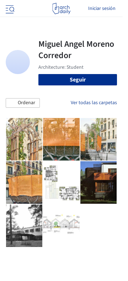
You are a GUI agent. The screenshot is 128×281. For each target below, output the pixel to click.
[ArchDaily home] (61, 8)
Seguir (78, 80)
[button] (23, 103)
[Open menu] (9, 8)
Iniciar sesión (102, 8)
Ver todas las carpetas (94, 102)
